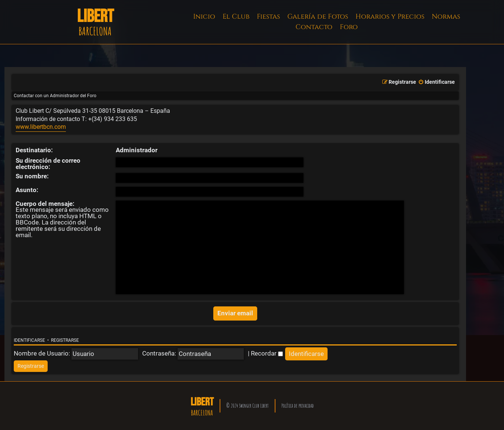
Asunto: (27, 190)
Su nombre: (32, 176)
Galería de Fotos (317, 16)
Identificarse (29, 340)
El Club (236, 16)
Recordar (267, 353)
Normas (446, 16)
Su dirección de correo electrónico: (48, 164)
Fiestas (268, 16)
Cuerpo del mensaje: (45, 203)
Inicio (204, 16)
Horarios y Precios (389, 16)
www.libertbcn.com (41, 127)
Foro (349, 27)
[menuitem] (436, 82)
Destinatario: (34, 150)
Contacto (314, 27)
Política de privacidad (297, 405)
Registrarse (65, 340)
